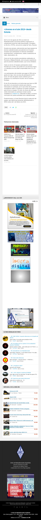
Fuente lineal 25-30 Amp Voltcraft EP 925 (20, 414)
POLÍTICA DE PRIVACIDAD (21, 503)
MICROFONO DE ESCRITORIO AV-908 (19, 403)
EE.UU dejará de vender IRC (12, 113)
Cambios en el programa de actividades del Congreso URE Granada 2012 (29, 115)
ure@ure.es (15, 93)
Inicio (8, 23)
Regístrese (6, 1)
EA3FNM (15, 368)
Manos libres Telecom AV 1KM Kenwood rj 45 (21, 420)
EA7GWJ (15, 348)
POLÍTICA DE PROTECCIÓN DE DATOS (17, 504)
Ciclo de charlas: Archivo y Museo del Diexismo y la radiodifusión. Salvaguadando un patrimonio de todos (31, 138)
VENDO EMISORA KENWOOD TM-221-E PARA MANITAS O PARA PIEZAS (21, 427)
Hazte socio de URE (15, 1)
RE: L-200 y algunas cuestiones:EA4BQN (21, 372)
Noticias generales (16, 23)
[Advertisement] (22, 179)
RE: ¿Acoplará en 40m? (16, 365)
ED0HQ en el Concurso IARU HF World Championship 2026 (9, 136)
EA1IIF (14, 341)
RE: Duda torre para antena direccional (20, 378)
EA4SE (14, 381)
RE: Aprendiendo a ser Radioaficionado (20, 350)
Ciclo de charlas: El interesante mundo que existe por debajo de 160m (20, 136)
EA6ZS (14, 375)
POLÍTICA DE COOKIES (30, 503)
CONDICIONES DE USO (10, 503)
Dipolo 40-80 (13, 397)
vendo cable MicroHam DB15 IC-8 (18, 432)
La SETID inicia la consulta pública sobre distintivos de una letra (8, 158)
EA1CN (14, 361)
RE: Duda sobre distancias (17, 357)
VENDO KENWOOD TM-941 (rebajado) (19, 408)
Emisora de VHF (14, 391)
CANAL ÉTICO (28, 504)
